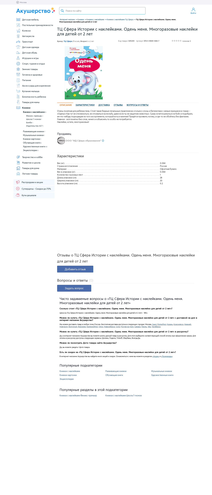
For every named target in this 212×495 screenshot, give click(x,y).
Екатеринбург (92, 327)
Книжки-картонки (32, 139)
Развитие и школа (28, 162)
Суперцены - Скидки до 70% (33, 188)
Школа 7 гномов (34, 119)
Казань (170, 324)
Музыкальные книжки (34, 135)
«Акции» (155, 356)
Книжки (23, 107)
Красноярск (178, 324)
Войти (193, 10)
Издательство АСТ (35, 126)
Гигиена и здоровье (29, 74)
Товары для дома (27, 168)
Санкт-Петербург (159, 324)
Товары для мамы (27, 102)
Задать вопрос (74, 288)
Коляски (23, 30)
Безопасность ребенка (31, 96)
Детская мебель (27, 19)
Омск (101, 327)
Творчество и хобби (29, 157)
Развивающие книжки (34, 131)
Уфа (149, 327)
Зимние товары (27, 69)
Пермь (144, 327)
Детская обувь (26, 52)
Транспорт (24, 41)
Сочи (118, 327)
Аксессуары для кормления (33, 85)
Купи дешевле (25, 195)
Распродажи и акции (29, 182)
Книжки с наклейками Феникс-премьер (78, 395)
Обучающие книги (32, 142)
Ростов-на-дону (127, 327)
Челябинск (156, 327)
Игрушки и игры (27, 58)
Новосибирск (109, 327)
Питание (23, 80)
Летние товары (27, 173)
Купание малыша (27, 91)
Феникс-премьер (34, 116)
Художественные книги (35, 146)
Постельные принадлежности (34, 25)
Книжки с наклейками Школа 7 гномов (123, 395)
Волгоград (73, 327)
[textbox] (102, 10)
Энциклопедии (30, 150)
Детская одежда (27, 47)
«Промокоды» (166, 356)
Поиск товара (62, 10)
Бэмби (29, 122)
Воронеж (82, 327)
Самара (137, 327)
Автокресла (25, 36)
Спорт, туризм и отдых (30, 63)
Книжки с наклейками (34, 112)
